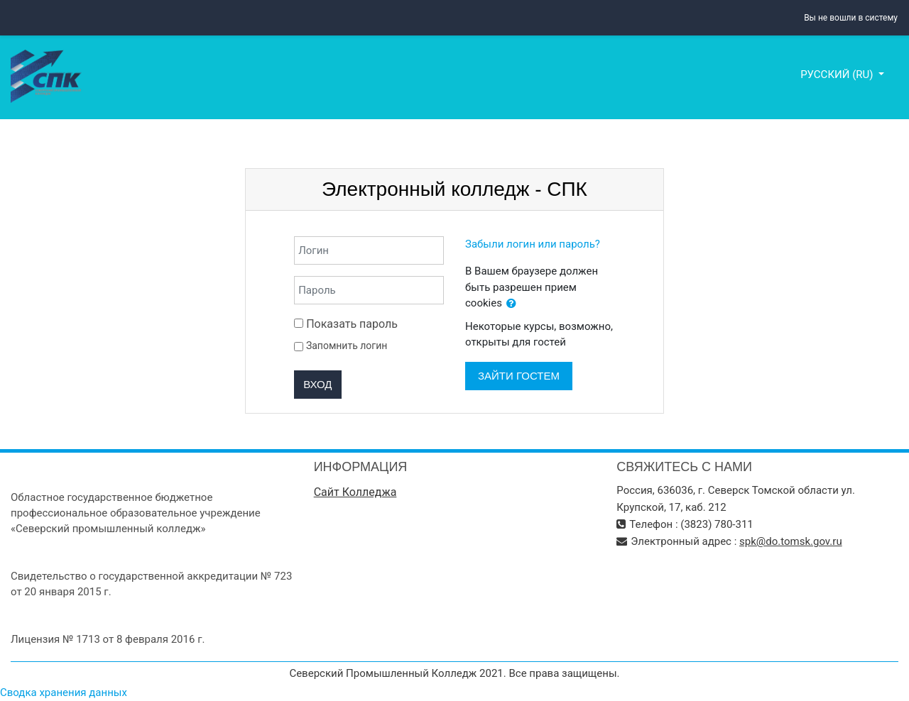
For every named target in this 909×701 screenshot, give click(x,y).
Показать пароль (346, 324)
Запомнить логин (346, 345)
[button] (511, 304)
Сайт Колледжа (355, 492)
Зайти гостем (519, 376)
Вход (317, 384)
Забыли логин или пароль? (532, 244)
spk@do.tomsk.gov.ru (790, 541)
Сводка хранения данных (63, 692)
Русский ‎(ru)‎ (838, 74)
